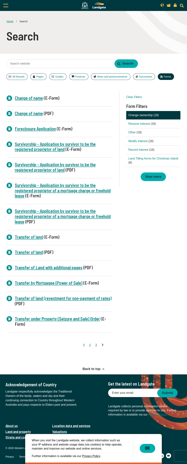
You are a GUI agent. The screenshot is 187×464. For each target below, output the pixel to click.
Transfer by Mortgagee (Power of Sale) (48, 282)
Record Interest (138, 149)
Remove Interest (139, 123)
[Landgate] (93, 5)
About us (11, 426)
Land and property (18, 431)
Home (10, 21)
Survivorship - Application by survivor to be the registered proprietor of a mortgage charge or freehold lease (63, 190)
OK (147, 448)
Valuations (59, 431)
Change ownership (141, 115)
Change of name (29, 98)
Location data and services (71, 426)
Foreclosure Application (35, 128)
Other (132, 132)
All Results (18, 76)
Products (80, 76)
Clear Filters (134, 97)
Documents (145, 76)
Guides (59, 76)
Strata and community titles (25, 437)
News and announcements (112, 76)
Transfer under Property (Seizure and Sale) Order (57, 318)
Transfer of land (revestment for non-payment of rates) (63, 298)
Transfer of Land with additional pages (48, 267)
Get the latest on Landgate (131, 384)
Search (127, 63)
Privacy (9, 456)
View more (153, 177)
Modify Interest (138, 141)
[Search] (182, 5)
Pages (40, 76)
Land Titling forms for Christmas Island (153, 158)
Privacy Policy (157, 414)
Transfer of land (29, 237)
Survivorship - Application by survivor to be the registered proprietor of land (55, 146)
